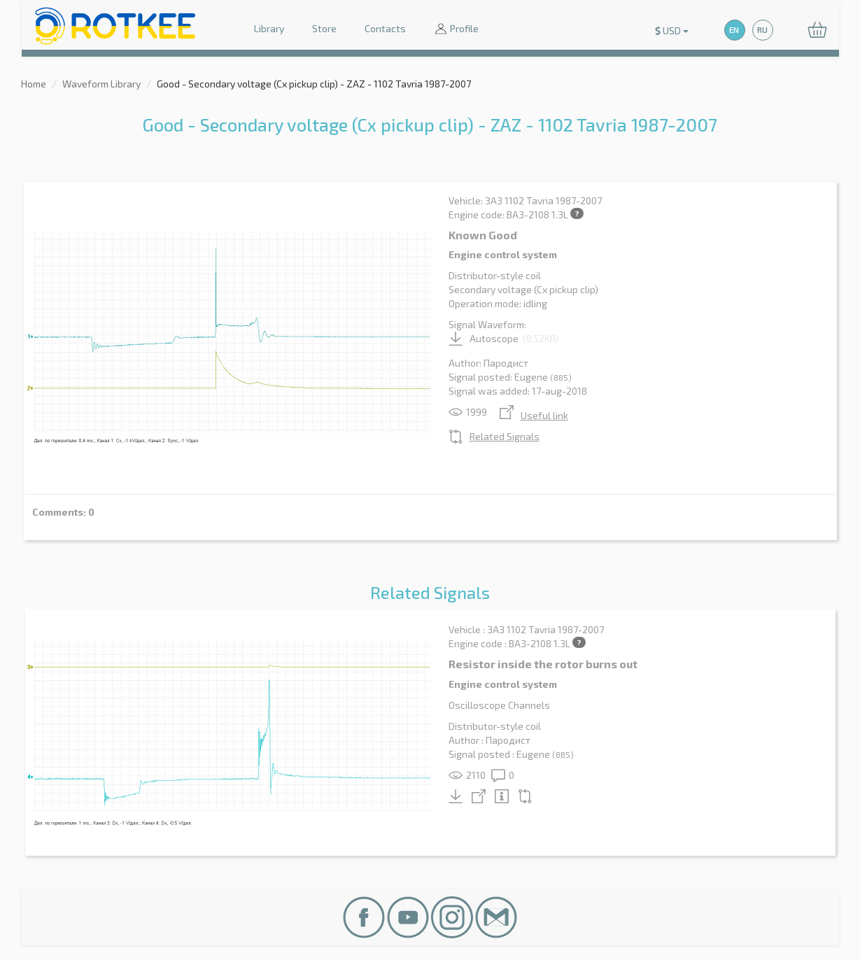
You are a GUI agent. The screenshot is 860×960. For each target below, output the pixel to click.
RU (762, 29)
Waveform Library (101, 84)
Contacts (385, 28)
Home (33, 84)
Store (324, 28)
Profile (456, 29)
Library (269, 28)
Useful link (534, 415)
